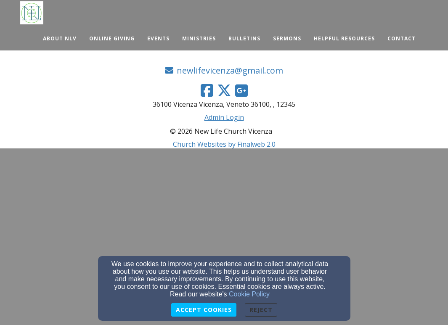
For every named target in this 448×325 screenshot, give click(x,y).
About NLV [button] (60, 38)
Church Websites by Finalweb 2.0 (224, 144)
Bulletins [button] (244, 38)
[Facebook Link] (207, 90)
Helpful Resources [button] (344, 38)
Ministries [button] (199, 38)
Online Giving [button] (112, 38)
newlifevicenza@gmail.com (230, 70)
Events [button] (158, 38)
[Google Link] (241, 90)
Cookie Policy (249, 294)
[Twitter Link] (224, 90)
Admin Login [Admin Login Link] (224, 117)
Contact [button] (401, 38)
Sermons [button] (287, 38)
